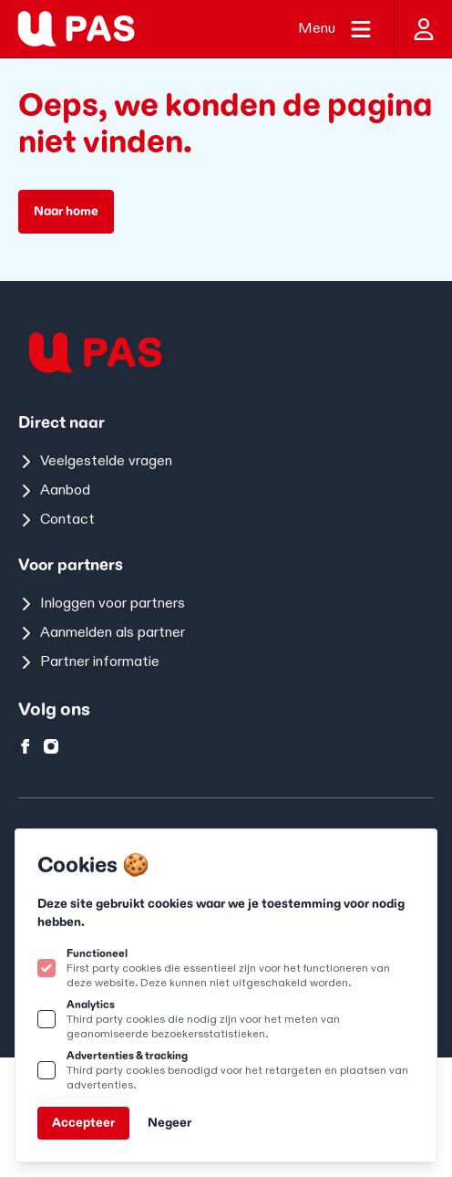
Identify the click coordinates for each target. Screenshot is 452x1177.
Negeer (169, 1122)
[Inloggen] (423, 28)
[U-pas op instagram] (51, 746)
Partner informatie (88, 662)
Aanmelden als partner (101, 632)
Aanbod (54, 490)
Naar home (66, 211)
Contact (56, 519)
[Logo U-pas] (76, 29)
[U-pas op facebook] (25, 746)
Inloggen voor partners (101, 603)
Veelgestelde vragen (95, 461)
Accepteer (83, 1122)
